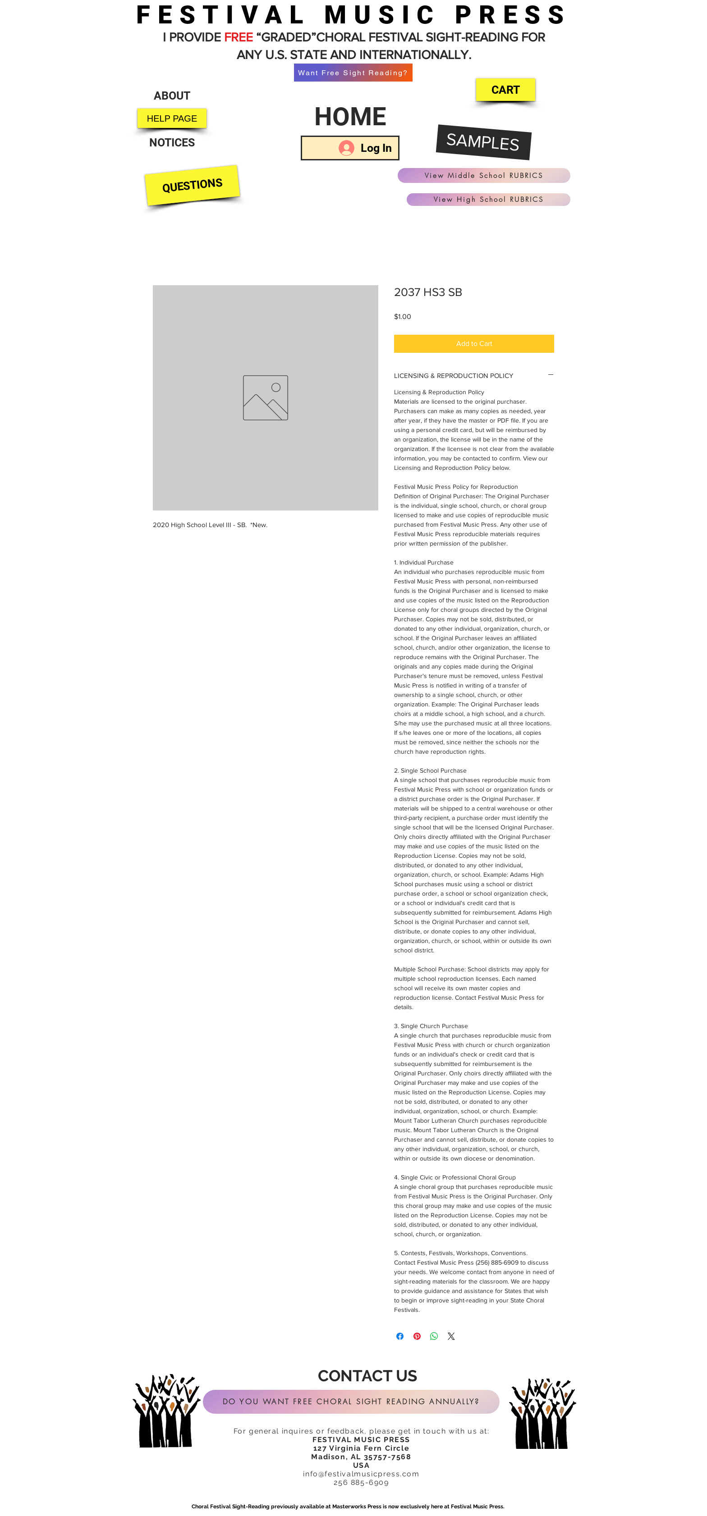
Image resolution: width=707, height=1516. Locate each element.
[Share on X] (451, 1336)
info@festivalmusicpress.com (361, 1474)
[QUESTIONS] (192, 185)
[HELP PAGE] (172, 118)
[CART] (505, 89)
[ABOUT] (172, 95)
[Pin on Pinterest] (417, 1336)
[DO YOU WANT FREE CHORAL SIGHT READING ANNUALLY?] (351, 1402)
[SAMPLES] (484, 143)
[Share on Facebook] (400, 1336)
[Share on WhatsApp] (434, 1336)
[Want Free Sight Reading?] (353, 73)
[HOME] (350, 116)
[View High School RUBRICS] (488, 199)
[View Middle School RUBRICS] (484, 175)
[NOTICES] (172, 142)
